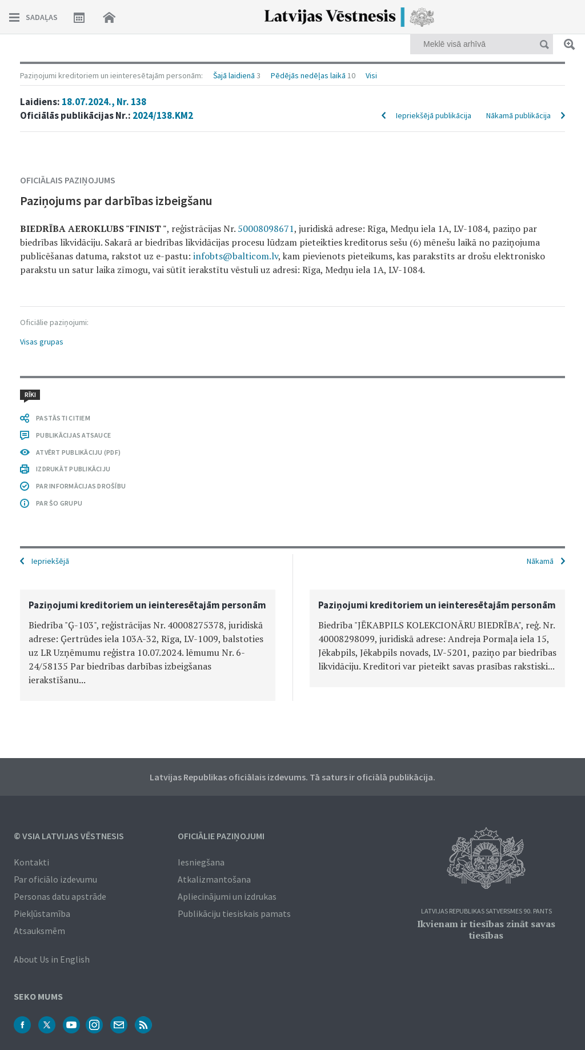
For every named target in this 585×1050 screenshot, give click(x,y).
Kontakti (31, 862)
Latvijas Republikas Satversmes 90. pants (486, 911)
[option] (147, 645)
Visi (371, 75)
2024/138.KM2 (163, 115)
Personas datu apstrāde (60, 896)
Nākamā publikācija (518, 115)
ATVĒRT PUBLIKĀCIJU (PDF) (78, 452)
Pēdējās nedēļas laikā (308, 75)
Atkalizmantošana (214, 879)
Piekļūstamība (42, 913)
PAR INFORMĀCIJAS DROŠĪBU (81, 486)
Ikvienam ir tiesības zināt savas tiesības (486, 929)
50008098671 (266, 228)
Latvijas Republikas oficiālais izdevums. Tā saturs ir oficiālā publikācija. (292, 777)
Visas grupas (41, 341)
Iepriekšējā (50, 561)
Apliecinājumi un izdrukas (227, 896)
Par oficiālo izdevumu (55, 879)
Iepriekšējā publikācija (433, 115)
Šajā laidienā (234, 75)
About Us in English (52, 959)
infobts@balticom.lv (235, 256)
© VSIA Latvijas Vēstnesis (69, 835)
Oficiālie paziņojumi (221, 835)
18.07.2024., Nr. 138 (104, 101)
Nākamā (540, 561)
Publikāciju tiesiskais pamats (234, 913)
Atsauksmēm (39, 930)
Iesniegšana (201, 862)
